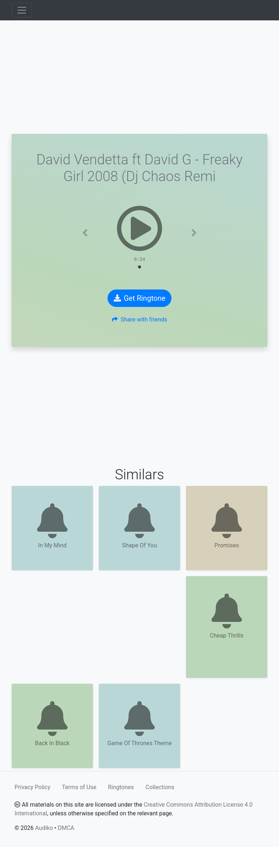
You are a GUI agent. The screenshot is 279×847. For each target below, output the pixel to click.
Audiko (44, 827)
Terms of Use (79, 787)
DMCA (66, 827)
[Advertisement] (139, 77)
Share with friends (139, 319)
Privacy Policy (32, 787)
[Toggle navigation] (22, 10)
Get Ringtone (140, 298)
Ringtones (121, 787)
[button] (85, 233)
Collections (160, 787)
